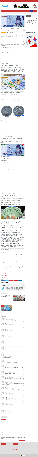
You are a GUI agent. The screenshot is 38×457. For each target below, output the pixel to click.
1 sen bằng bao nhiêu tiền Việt (7, 273)
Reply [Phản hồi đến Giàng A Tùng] (23, 369)
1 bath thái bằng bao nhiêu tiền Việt (8, 274)
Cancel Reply (3, 419)
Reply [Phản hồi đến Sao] (23, 395)
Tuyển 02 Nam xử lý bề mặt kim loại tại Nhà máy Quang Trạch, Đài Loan (31, 29)
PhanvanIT (3, 285)
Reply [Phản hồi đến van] (23, 327)
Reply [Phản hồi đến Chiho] (23, 339)
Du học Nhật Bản (15, 449)
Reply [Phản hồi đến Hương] (23, 390)
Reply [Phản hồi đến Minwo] (23, 333)
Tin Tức (31, 11)
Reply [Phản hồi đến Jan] (23, 374)
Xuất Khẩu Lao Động (14, 11)
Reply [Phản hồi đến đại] (23, 321)
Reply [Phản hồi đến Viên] (23, 385)
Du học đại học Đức (16, 447)
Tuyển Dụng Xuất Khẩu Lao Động (24, 11)
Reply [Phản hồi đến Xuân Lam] (23, 414)
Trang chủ (4, 11)
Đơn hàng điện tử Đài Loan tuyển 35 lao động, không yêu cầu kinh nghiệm (32, 26)
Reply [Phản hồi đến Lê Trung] (23, 408)
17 (24, 30)
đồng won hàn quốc (6, 277)
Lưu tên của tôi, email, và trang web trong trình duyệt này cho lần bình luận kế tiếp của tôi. (13, 438)
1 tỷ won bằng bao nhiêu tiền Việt (7, 272)
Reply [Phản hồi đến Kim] (23, 379)
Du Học (8, 11)
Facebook (35, 0)
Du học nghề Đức (15, 446)
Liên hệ (35, 11)
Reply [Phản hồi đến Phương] (23, 401)
